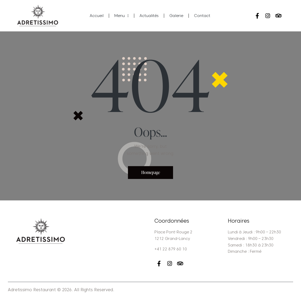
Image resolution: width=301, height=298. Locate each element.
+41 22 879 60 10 (170, 249)
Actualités (149, 15)
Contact (202, 15)
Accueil (97, 15)
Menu (121, 15)
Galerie (176, 15)
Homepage (150, 172)
